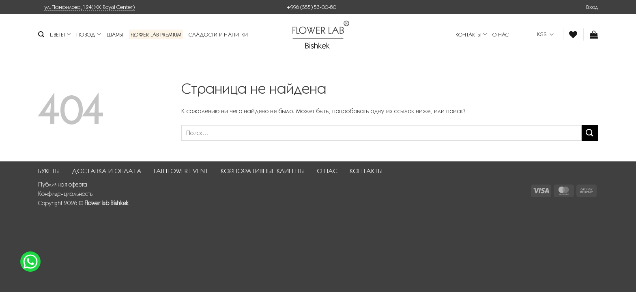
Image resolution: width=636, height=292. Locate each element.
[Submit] (590, 133)
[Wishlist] (573, 34)
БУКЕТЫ (49, 170)
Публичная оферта (62, 184)
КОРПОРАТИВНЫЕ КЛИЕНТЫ (263, 170)
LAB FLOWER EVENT (181, 170)
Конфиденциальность (65, 194)
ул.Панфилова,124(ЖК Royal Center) (89, 7)
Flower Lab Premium (156, 34)
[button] (592, 6)
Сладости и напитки (218, 34)
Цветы (60, 34)
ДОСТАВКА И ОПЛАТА (107, 170)
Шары (115, 34)
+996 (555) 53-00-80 (311, 7)
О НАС (500, 34)
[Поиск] (41, 34)
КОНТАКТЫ (471, 34)
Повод (88, 34)
